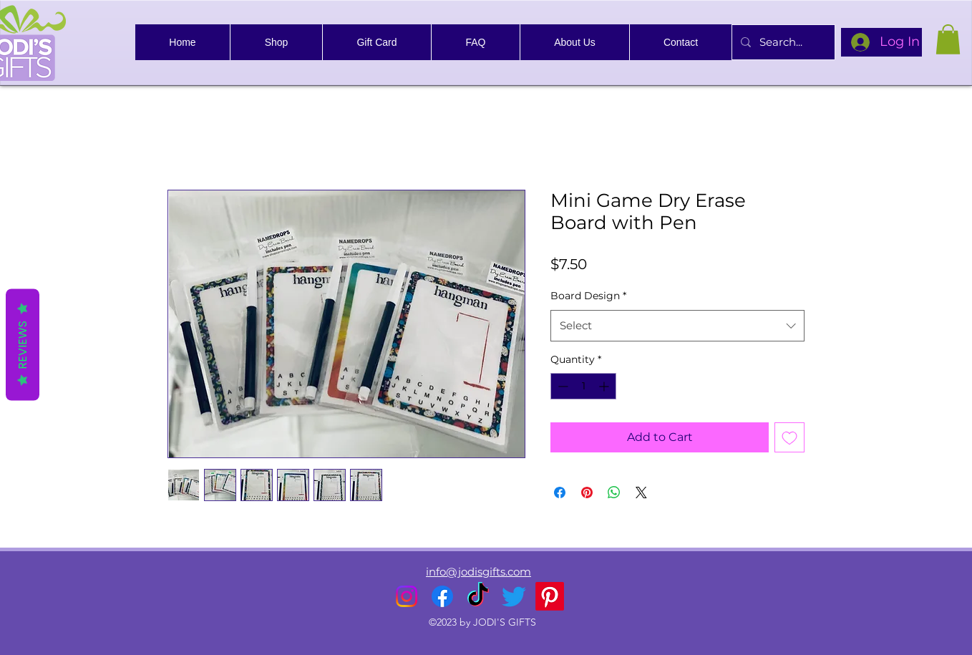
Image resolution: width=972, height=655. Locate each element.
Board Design (588, 295)
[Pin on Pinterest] (587, 492)
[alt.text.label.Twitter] (514, 596)
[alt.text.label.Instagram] (406, 596)
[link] (948, 39)
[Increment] (605, 386)
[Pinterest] (549, 596)
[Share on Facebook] (559, 492)
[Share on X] (641, 492)
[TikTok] (478, 596)
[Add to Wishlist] (789, 437)
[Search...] (782, 42)
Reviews (22, 344)
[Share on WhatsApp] (614, 492)
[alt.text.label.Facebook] (442, 596)
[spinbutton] (583, 386)
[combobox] (677, 325)
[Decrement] (561, 386)
